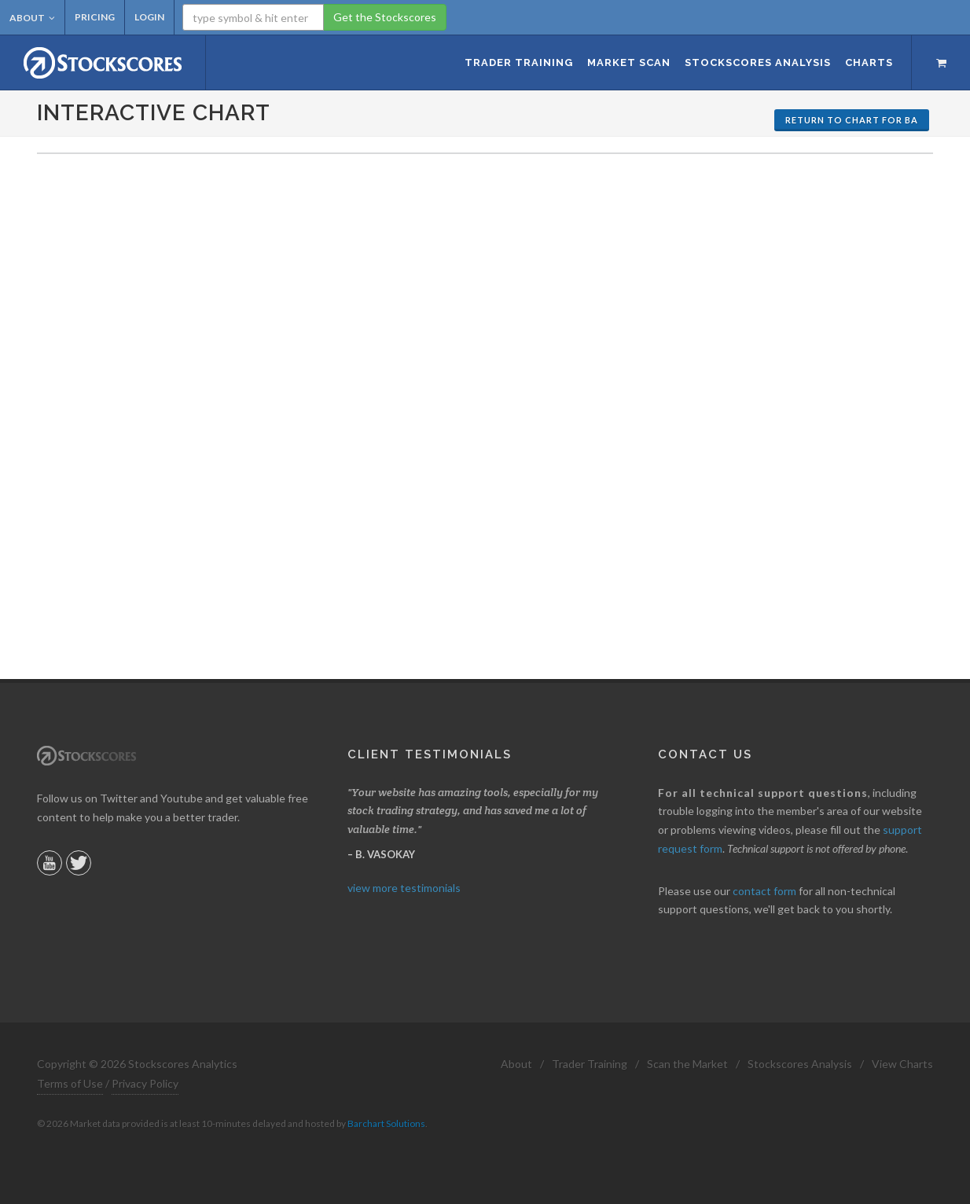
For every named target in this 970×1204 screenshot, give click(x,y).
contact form (764, 890)
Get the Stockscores (384, 17)
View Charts (902, 1063)
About (32, 18)
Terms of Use (70, 1083)
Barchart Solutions (386, 1123)
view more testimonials (404, 887)
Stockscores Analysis (800, 1063)
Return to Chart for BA (851, 120)
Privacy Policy (145, 1083)
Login (149, 17)
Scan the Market (687, 1063)
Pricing (95, 17)
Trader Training (589, 1063)
